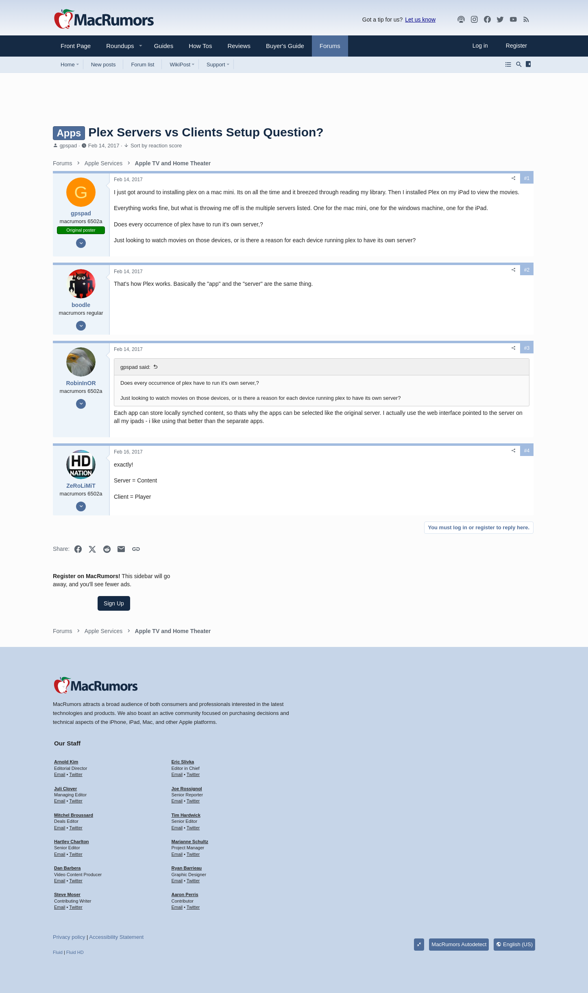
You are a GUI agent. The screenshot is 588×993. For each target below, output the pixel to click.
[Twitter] (500, 19)
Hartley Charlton (71, 826)
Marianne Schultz (190, 826)
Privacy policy (69, 921)
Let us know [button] (420, 19)
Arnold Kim (66, 746)
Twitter (75, 758)
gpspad (68, 145)
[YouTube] (513, 19)
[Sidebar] (529, 64)
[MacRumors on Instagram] (474, 19)
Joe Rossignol (187, 773)
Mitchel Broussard (73, 799)
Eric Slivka (183, 746)
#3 (398, 372)
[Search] (519, 64)
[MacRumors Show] (461, 19)
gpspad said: (135, 391)
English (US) (514, 929)
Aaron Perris (185, 879)
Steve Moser (67, 879)
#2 (398, 294)
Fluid (58, 936)
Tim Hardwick (186, 799)
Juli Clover (65, 773)
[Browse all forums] (508, 64)
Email (59, 758)
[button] (116, 45)
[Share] (385, 178)
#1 (398, 178)
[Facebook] (487, 19)
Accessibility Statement (116, 921)
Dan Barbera (67, 852)
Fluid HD (75, 936)
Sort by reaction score (156, 145)
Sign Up (474, 210)
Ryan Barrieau (187, 852)
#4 (398, 490)
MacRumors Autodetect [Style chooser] (458, 929)
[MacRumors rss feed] (526, 19)
